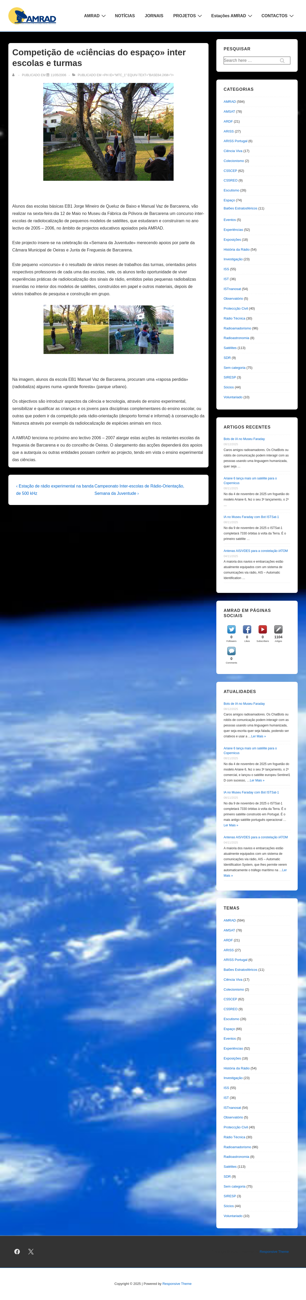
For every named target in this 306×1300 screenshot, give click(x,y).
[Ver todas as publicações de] (14, 75)
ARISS (229, 131)
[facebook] (17, 1251)
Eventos (230, 220)
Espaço (229, 200)
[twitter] (31, 1251)
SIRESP (230, 377)
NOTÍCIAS (125, 16)
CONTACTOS (278, 15)
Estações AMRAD (232, 15)
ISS (226, 269)
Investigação (233, 259)
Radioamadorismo (237, 328)
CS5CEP (230, 171)
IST (226, 279)
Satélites (230, 348)
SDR (227, 358)
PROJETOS (188, 15)
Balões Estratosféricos (240, 208)
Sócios (229, 387)
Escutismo (231, 190)
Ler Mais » (258, 736)
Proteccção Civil (236, 308)
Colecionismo (234, 161)
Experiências (233, 230)
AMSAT (229, 111)
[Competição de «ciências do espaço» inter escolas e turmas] (58, 75)
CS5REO (230, 180)
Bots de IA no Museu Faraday (244, 439)
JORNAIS (154, 16)
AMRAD (95, 15)
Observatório (233, 298)
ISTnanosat (232, 289)
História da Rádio (237, 249)
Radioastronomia (236, 338)
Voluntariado (233, 397)
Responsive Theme (274, 1252)
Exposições (232, 240)
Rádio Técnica (234, 318)
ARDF (228, 121)
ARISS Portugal (235, 141)
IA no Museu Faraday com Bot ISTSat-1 (251, 517)
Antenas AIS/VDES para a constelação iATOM (256, 551)
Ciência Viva (233, 151)
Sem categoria (235, 368)
